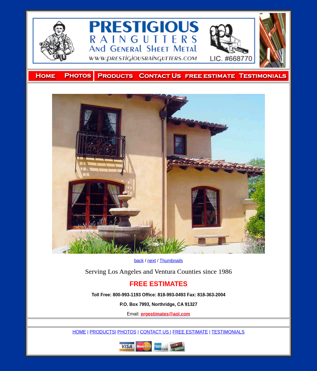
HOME (79, 332)
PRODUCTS (102, 332)
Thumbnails (171, 260)
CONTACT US (155, 332)
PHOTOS (126, 332)
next (152, 260)
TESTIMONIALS (227, 332)
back (139, 260)
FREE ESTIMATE (190, 332)
